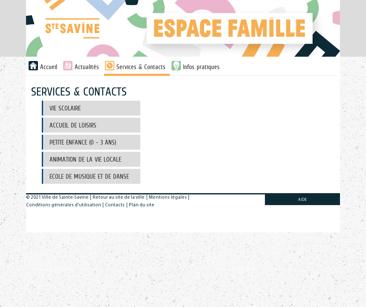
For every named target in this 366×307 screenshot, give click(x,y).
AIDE (302, 200)
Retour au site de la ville (119, 197)
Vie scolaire (65, 108)
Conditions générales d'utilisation (63, 205)
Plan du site (141, 205)
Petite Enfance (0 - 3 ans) (82, 142)
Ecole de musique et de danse (89, 176)
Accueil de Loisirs (72, 125)
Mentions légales (168, 197)
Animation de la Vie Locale (85, 159)
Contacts (115, 205)
